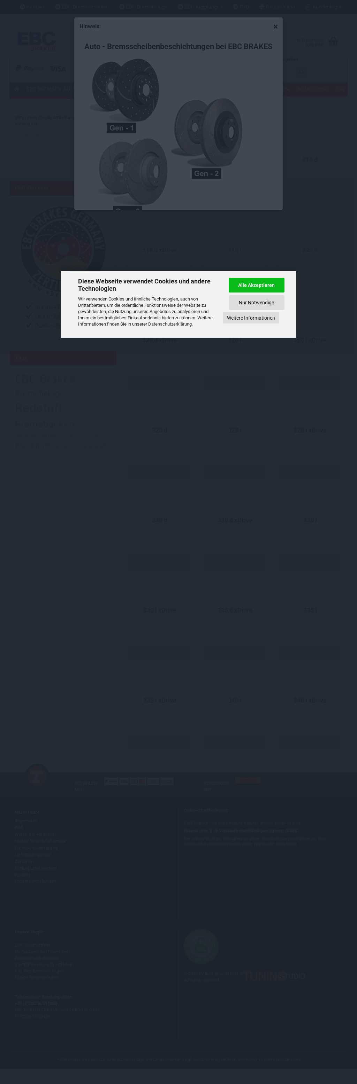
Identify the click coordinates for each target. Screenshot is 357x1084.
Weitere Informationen (251, 318)
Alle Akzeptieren (256, 285)
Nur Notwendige (256, 302)
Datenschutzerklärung (170, 324)
